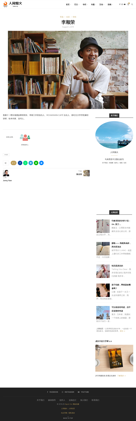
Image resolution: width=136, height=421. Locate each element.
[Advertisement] (114, 186)
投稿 (109, 4)
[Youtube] (124, 4)
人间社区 (72, 408)
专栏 (84, 4)
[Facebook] (119, 4)
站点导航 (64, 413)
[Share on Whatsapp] (25, 163)
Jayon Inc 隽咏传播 (72, 404)
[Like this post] (14, 163)
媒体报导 (52, 400)
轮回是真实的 (117, 266)
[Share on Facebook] (20, 163)
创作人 (116, 163)
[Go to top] (68, 418)
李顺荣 (6, 154)
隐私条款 (72, 413)
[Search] (132, 4)
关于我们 (105, 163)
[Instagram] (122, 4)
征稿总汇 (73, 400)
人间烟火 (64, 408)
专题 (93, 4)
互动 (101, 4)
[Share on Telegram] (31, 163)
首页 (68, 4)
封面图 (111, 163)
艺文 (76, 4)
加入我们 (84, 400)
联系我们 (95, 400)
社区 (125, 163)
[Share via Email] (41, 163)
